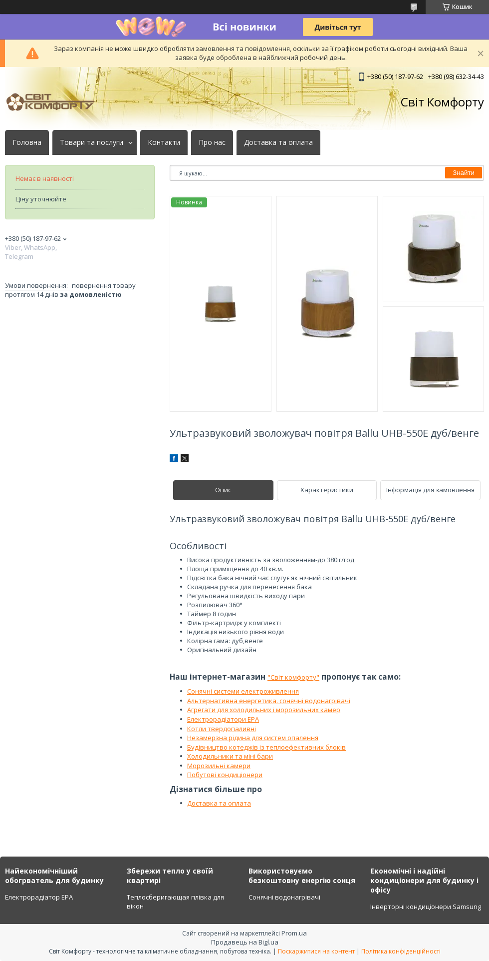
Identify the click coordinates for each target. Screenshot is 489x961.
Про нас (212, 142)
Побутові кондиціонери (224, 774)
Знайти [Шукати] (464, 172)
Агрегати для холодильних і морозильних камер (263, 709)
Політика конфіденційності (401, 951)
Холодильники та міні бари (230, 756)
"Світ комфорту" (293, 677)
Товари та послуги (91, 142)
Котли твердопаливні (221, 728)
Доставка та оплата (278, 142)
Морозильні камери (218, 765)
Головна (26, 142)
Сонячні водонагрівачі (284, 897)
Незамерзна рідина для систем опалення (252, 737)
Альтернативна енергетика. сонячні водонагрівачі (268, 700)
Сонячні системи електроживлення (243, 691)
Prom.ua (294, 933)
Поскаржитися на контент (316, 951)
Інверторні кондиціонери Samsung (425, 906)
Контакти (164, 142)
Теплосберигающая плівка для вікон (175, 902)
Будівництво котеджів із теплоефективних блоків (266, 747)
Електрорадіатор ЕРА (39, 897)
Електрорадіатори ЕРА (223, 719)
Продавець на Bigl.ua (244, 942)
